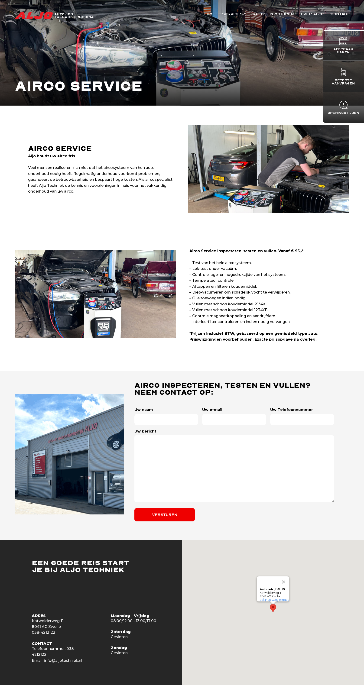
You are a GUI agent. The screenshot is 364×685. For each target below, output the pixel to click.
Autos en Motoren (273, 14)
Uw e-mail (212, 409)
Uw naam (143, 409)
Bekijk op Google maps (274, 599)
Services (232, 14)
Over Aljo (312, 14)
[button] (273, 608)
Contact (340, 14)
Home (209, 14)
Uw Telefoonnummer (291, 409)
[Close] (283, 582)
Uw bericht (145, 431)
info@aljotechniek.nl (63, 660)
